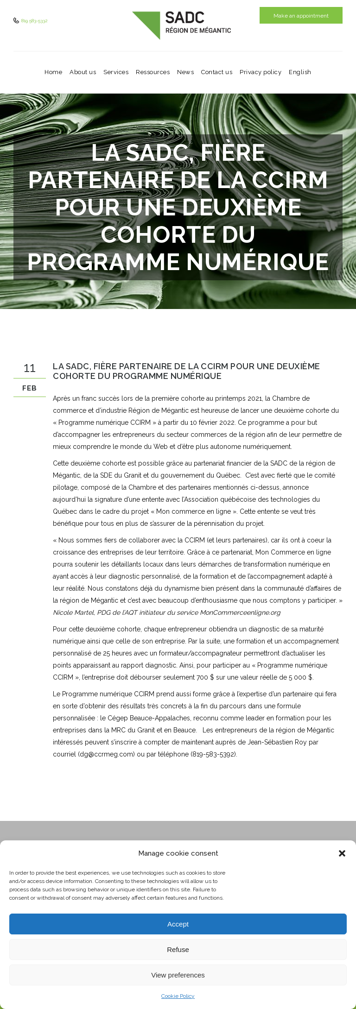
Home (53, 72)
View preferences (178, 975)
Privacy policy (260, 72)
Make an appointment (301, 16)
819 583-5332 (33, 20)
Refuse (178, 949)
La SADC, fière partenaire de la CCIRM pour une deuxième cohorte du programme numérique (186, 371)
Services (115, 72)
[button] (342, 853)
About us (83, 72)
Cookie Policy (178, 996)
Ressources (153, 72)
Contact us (216, 72)
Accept (178, 924)
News (185, 72)
